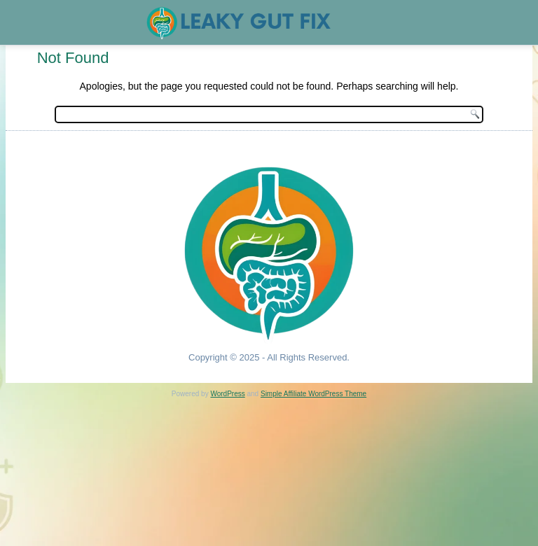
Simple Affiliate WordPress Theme (313, 394)
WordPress (227, 394)
